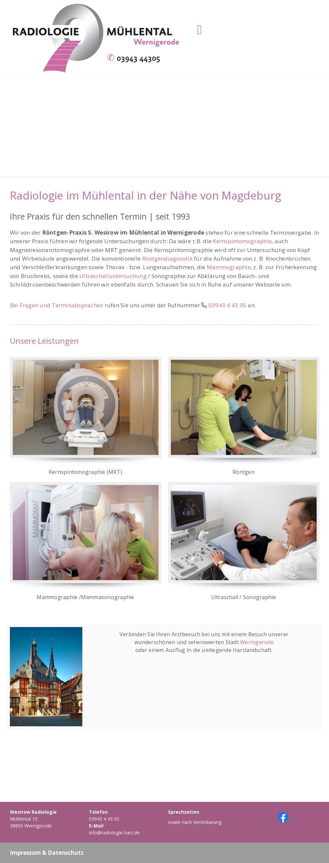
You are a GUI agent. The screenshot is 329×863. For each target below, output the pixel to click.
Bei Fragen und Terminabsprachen (56, 305)
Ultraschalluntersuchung (113, 276)
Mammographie (229, 267)
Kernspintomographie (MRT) (85, 472)
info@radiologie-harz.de (114, 832)
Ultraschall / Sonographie (243, 597)
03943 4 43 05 (104, 819)
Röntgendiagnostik (167, 258)
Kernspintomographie (242, 241)
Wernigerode (257, 642)
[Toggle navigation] (199, 30)
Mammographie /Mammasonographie (85, 597)
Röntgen (244, 472)
